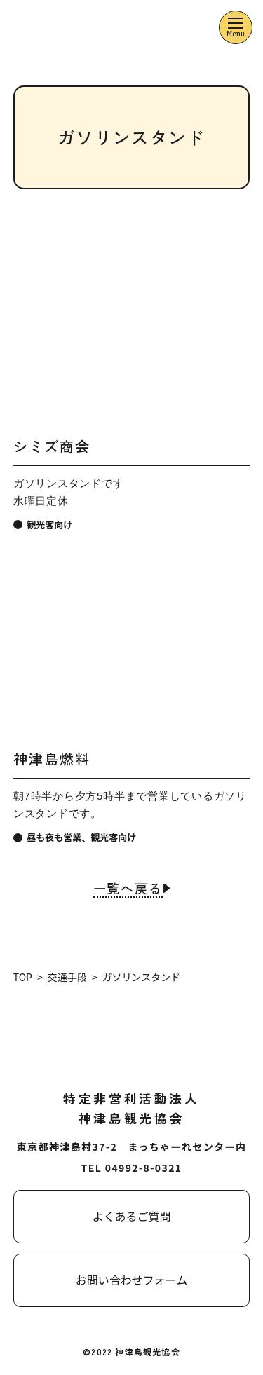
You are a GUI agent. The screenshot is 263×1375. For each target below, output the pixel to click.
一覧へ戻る (128, 889)
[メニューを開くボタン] (235, 27)
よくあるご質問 (131, 1216)
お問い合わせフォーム (132, 1279)
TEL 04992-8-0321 (131, 1168)
